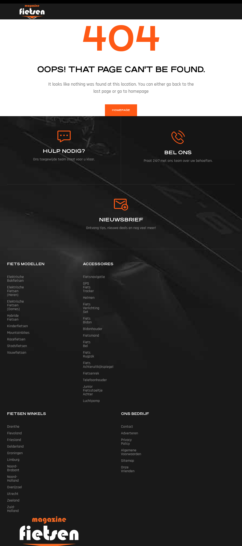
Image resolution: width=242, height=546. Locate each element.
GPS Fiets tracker (96, 283)
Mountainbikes (18, 310)
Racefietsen (16, 316)
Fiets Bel (89, 323)
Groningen (15, 415)
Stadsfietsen (17, 323)
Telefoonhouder (95, 349)
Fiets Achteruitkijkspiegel (102, 336)
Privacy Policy (131, 402)
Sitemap (127, 415)
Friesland (14, 402)
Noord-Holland (18, 435)
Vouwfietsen (16, 329)
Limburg (13, 421)
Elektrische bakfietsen (24, 276)
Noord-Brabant (18, 428)
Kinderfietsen (17, 303)
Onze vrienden (132, 421)
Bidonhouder (92, 310)
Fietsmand (91, 316)
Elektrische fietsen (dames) (28, 290)
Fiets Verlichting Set (98, 296)
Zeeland (13, 455)
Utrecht (12, 448)
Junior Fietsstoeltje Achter (103, 356)
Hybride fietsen (19, 296)
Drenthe (13, 388)
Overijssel (14, 441)
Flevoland (14, 395)
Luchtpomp (91, 363)
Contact (127, 388)
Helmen (89, 290)
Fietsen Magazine (113, 520)
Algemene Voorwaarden (139, 408)
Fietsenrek (91, 343)
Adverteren (129, 395)
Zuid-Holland (16, 461)
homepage (121, 110)
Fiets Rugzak (93, 329)
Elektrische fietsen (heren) (27, 283)
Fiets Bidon (91, 303)
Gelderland (15, 408)
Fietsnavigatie (94, 276)
